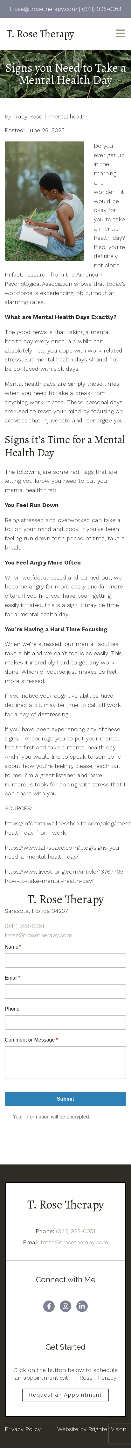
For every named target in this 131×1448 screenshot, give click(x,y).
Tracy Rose (27, 116)
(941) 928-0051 (24, 925)
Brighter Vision (107, 1429)
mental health (67, 116)
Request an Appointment (65, 1395)
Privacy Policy (23, 1429)
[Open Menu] (120, 34)
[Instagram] (65, 1306)
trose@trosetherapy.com (38, 935)
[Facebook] (49, 1306)
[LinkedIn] (82, 1306)
